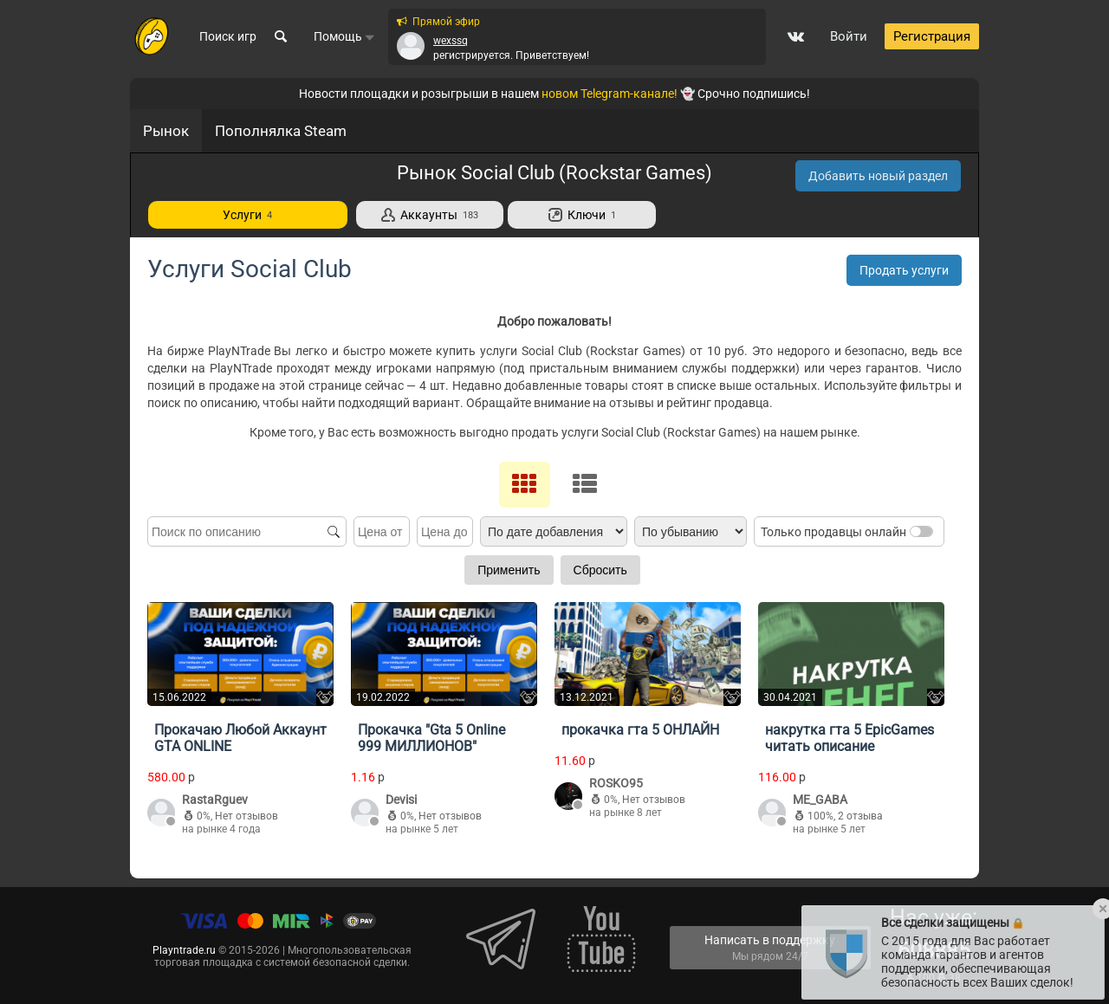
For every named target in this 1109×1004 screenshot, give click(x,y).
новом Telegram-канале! (610, 93)
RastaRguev (215, 799)
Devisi (401, 799)
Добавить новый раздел (878, 176)
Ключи (582, 215)
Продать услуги (904, 270)
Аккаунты (429, 215)
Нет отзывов (246, 816)
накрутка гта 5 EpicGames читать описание (849, 738)
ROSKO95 (616, 783)
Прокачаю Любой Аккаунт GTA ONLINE (240, 738)
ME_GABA (820, 799)
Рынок (166, 130)
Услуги (247, 215)
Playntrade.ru (184, 950)
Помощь (344, 37)
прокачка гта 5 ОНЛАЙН (640, 730)
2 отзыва (860, 816)
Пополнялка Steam (281, 130)
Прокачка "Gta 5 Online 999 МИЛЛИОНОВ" (431, 738)
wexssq (450, 41)
